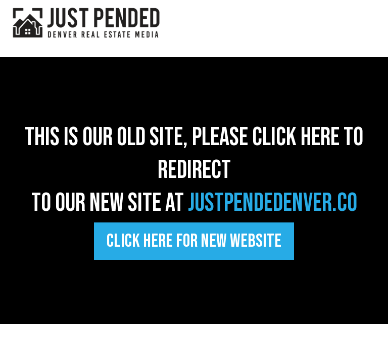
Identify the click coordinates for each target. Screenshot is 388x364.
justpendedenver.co (272, 203)
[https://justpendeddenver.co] (86, 21)
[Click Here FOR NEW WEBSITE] (194, 241)
